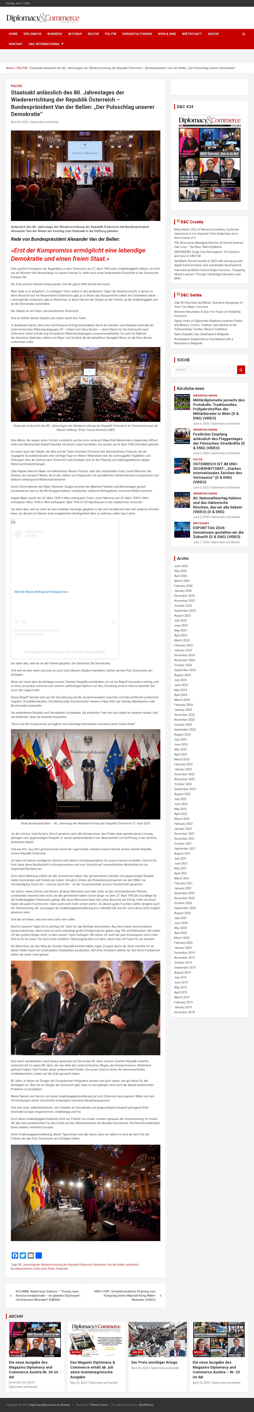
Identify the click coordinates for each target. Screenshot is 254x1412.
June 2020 (181, 923)
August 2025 (182, 615)
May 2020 (180, 928)
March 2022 (182, 819)
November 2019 (184, 957)
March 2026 (182, 581)
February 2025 (183, 645)
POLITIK (110, 34)
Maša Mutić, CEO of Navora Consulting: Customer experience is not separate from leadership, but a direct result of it (206, 234)
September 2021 (185, 848)
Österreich (40, 1268)
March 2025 (182, 640)
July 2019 (180, 977)
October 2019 (183, 962)
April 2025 (180, 635)
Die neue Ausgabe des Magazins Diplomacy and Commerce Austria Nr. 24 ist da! (33, 1369)
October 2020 (183, 903)
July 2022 (180, 799)
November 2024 (184, 660)
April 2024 (180, 695)
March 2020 (182, 938)
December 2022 (184, 774)
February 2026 (183, 586)
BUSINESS (54, 34)
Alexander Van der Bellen (109, 1264)
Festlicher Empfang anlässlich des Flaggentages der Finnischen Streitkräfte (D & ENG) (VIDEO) (219, 441)
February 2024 (183, 705)
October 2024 (183, 665)
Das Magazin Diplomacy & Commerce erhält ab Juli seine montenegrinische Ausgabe (92, 1369)
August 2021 (182, 853)
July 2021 (180, 858)
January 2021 (183, 888)
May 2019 (180, 987)
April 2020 (180, 933)
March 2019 (182, 997)
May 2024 (180, 690)
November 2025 (184, 600)
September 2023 (185, 729)
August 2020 (182, 913)
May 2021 (180, 868)
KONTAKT (16, 44)
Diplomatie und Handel (44, 122)
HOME (13, 34)
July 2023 (180, 739)
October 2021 (183, 843)
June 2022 (181, 804)
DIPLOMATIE (32, 34)
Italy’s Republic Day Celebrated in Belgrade (201, 334)
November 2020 (184, 898)
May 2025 (180, 630)
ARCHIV (213, 34)
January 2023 (183, 769)
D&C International (44, 44)
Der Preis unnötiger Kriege (154, 1362)
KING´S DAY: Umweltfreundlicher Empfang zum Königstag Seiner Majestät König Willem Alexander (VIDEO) (124, 1296)
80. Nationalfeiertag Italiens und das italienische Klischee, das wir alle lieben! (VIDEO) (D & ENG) (217, 505)
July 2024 (180, 680)
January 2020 (183, 948)
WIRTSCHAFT (192, 34)
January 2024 (183, 710)
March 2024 (182, 700)
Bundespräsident (21, 1268)
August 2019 (182, 972)
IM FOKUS (75, 34)
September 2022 (185, 789)
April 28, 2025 (19, 122)
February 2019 (183, 1002)
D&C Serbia (191, 295)
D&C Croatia (192, 222)
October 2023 (183, 724)
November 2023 (184, 719)
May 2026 (180, 571)
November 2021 (184, 838)
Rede (51, 1268)
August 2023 (182, 734)
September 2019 (185, 967)
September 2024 (185, 670)
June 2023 (181, 744)
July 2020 (180, 918)
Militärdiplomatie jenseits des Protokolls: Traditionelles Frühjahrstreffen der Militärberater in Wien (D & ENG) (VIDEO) (219, 409)
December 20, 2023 (21, 1382)
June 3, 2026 (201, 517)
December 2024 (184, 655)
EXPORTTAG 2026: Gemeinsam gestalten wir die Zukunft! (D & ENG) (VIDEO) (218, 532)
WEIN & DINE (167, 34)
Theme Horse (99, 1405)
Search (241, 369)
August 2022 (182, 794)
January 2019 (183, 1007)
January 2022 (183, 829)
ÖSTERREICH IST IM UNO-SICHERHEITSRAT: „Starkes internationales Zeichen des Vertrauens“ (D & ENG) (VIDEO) (217, 473)
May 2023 (180, 749)
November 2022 (184, 779)
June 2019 (181, 982)
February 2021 (183, 883)
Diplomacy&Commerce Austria (50, 1405)
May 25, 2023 (78, 1382)
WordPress (146, 1405)
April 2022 (180, 814)
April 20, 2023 (139, 1368)
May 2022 (180, 809)
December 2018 (184, 1012)
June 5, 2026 (201, 453)
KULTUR (93, 34)
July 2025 (180, 620)
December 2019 (184, 952)
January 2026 (183, 591)
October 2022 (183, 784)
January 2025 (183, 650)
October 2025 (183, 605)
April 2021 (180, 873)
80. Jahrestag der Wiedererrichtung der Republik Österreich (55, 1264)
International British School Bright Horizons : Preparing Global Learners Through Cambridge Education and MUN (209, 274)
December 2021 (184, 833)
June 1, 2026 (201, 542)
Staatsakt (62, 1268)
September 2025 (185, 610)
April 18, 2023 (201, 1382)
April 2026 (180, 576)
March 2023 (182, 759)
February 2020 (183, 943)
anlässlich (132, 1264)
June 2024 (181, 685)
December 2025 (184, 596)
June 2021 (181, 863)
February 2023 (183, 764)
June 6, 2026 (201, 423)
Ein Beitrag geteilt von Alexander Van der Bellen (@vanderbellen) (65, 652)
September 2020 (185, 908)
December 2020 (184, 893)
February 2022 (183, 824)
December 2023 (184, 715)
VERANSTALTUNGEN (137, 34)
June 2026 (181, 566)
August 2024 (182, 675)
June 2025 (181, 625)
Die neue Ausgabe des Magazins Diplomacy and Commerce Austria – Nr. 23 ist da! (216, 1369)
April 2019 (180, 992)
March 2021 (182, 878)
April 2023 (180, 754)
